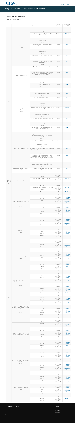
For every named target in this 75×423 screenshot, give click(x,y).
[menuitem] (62, 3)
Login (67, 4)
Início (62, 4)
